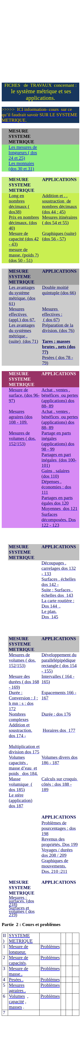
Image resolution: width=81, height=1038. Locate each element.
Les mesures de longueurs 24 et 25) (23, 153)
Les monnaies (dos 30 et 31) (21, 166)
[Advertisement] (40, 42)
